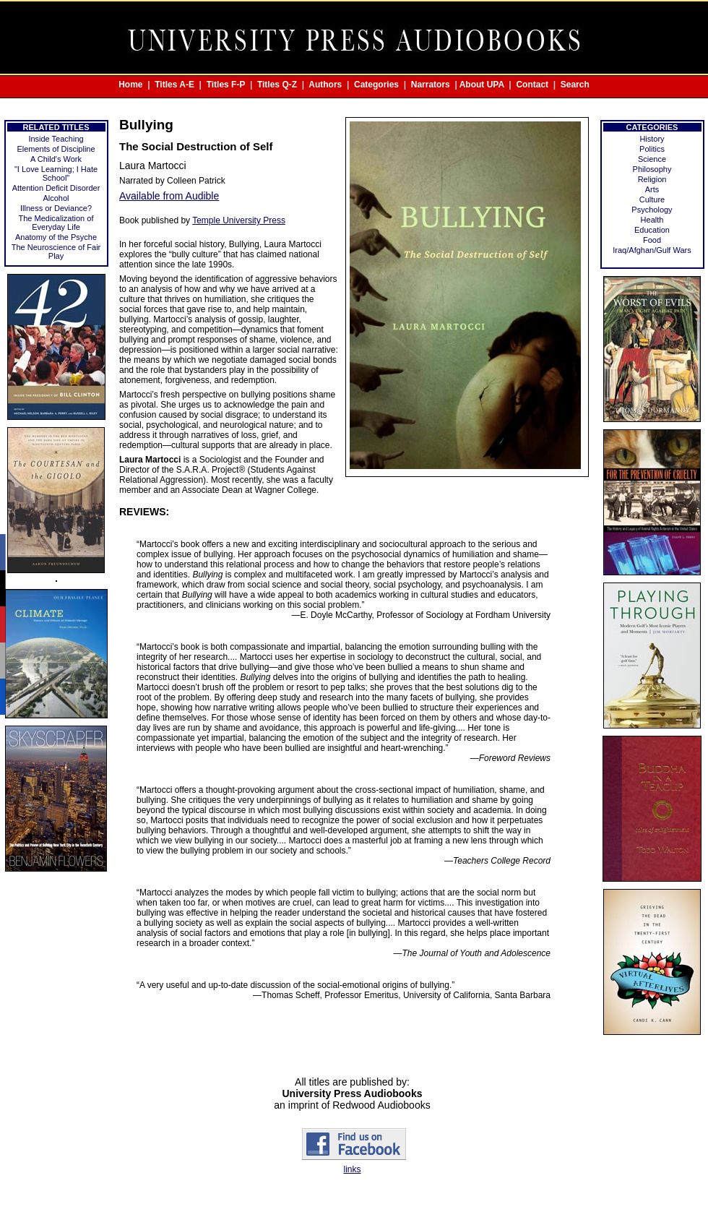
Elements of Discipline (56, 149)
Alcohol (56, 198)
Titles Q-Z (277, 84)
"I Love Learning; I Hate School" (56, 173)
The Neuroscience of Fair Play (56, 251)
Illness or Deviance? (56, 208)
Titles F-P (226, 84)
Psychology (651, 209)
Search (575, 84)
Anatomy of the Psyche (56, 237)
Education (652, 229)
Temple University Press (238, 220)
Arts (652, 189)
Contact (532, 84)
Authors (325, 84)
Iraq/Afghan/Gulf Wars (652, 250)
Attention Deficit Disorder (56, 188)
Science (652, 159)
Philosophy (652, 169)
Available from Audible (169, 196)
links (352, 1169)
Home (130, 84)
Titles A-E (174, 84)
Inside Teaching (55, 138)
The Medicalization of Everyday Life (56, 222)
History (651, 138)
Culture (652, 199)
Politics (652, 149)
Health (652, 219)
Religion (652, 179)
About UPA (481, 84)
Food (652, 240)
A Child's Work (56, 159)
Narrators (430, 84)
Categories (376, 84)
